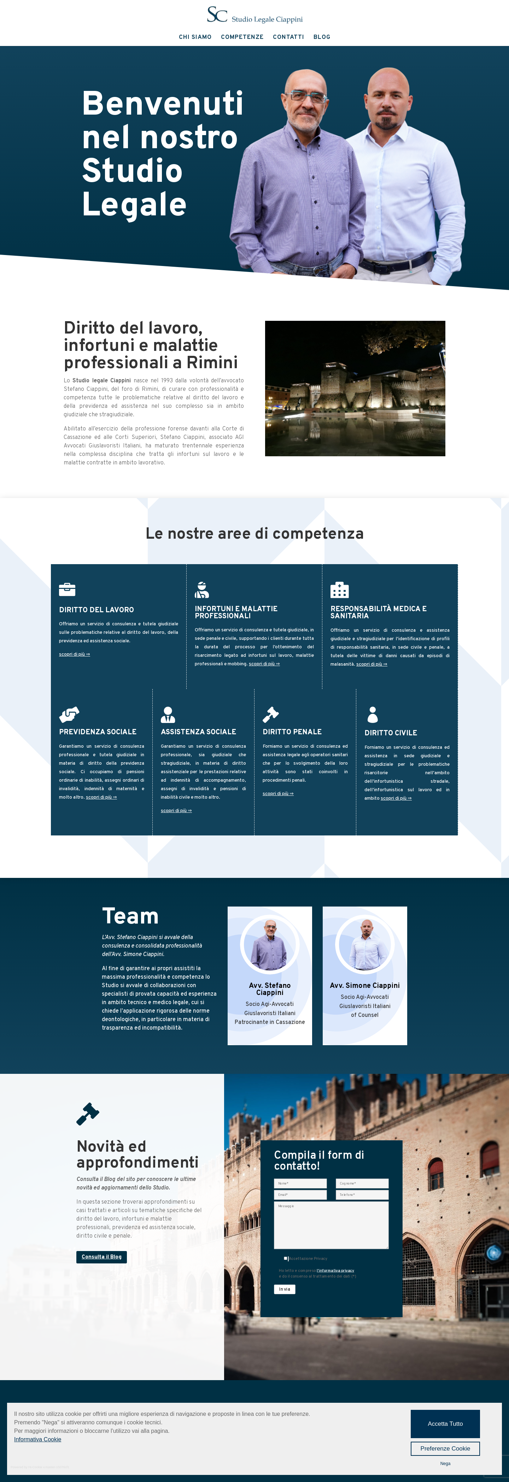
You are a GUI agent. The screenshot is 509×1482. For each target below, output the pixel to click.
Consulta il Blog (102, 1257)
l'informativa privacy (336, 1277)
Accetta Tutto (445, 1423)
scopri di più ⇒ (74, 655)
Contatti (288, 38)
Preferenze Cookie (445, 1448)
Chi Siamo (195, 38)
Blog (322, 38)
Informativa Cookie (37, 1439)
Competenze (242, 38)
